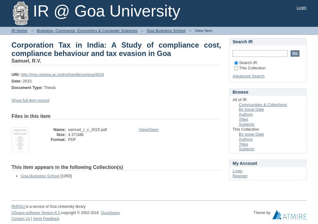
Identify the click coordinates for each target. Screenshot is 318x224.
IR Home (19, 30)
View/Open (148, 129)
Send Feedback (46, 219)
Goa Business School (166, 30)
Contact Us (20, 219)
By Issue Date (251, 109)
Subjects (246, 124)
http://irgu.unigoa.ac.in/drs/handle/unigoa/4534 (62, 74)
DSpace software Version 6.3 (36, 213)
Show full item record (30, 100)
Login (302, 7)
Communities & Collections (263, 104)
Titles (243, 119)
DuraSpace (110, 213)
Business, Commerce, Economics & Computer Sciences (87, 30)
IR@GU (18, 206)
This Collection (250, 68)
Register (240, 176)
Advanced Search (249, 76)
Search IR (245, 62)
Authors (246, 114)
